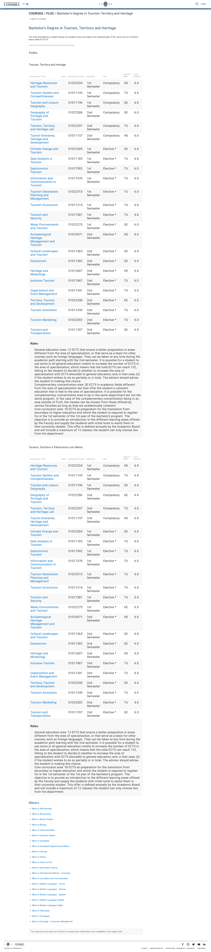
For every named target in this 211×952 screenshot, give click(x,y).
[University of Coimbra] (12, 4)
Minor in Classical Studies (43, 830)
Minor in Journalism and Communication (50, 878)
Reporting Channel (156, 948)
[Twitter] (193, 944)
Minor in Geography (40, 841)
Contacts (144, 948)
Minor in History (39, 857)
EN (27, 4)
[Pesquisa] (197, 4)
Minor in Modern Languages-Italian (47, 905)
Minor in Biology (39, 824)
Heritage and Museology (39, 272)
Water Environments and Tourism (44, 226)
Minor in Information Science (45, 868)
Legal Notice (201, 948)
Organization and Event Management (43, 292)
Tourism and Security (39, 216)
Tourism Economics (44, 205)
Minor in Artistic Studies (42, 819)
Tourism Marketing (43, 320)
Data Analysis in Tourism (41, 160)
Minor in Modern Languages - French (48, 884)
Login (203, 4)
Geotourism (38, 261)
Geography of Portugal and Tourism (39, 116)
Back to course (37, 19)
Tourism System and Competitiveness (44, 94)
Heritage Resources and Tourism (43, 84)
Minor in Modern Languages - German (49, 889)
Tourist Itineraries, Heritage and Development (42, 139)
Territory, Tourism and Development (42, 301)
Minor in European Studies (43, 835)
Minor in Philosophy (41, 911)
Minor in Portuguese (41, 916)
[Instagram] (188, 944)
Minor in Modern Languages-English (48, 900)
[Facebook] (182, 944)
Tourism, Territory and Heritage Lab (42, 127)
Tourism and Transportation (40, 331)
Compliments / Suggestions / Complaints (180, 948)
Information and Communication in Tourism (43, 182)
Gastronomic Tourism (39, 170)
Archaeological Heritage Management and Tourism (42, 240)
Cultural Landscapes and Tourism (44, 252)
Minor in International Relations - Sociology (51, 873)
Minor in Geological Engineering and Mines (50, 846)
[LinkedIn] (204, 944)
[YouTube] (199, 944)
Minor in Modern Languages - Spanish (49, 894)
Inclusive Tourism (42, 280)
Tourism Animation (43, 310)
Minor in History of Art (42, 862)
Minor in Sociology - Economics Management (52, 921)
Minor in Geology (39, 851)
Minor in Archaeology (41, 814)
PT (24, 4)
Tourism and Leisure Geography (44, 104)
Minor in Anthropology (42, 808)
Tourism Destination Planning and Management (44, 195)
